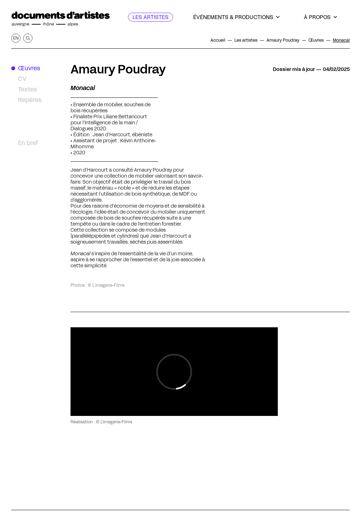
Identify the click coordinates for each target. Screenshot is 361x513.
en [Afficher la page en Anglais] (16, 38)
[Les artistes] (150, 17)
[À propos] (320, 17)
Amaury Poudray (118, 69)
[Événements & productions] (236, 17)
